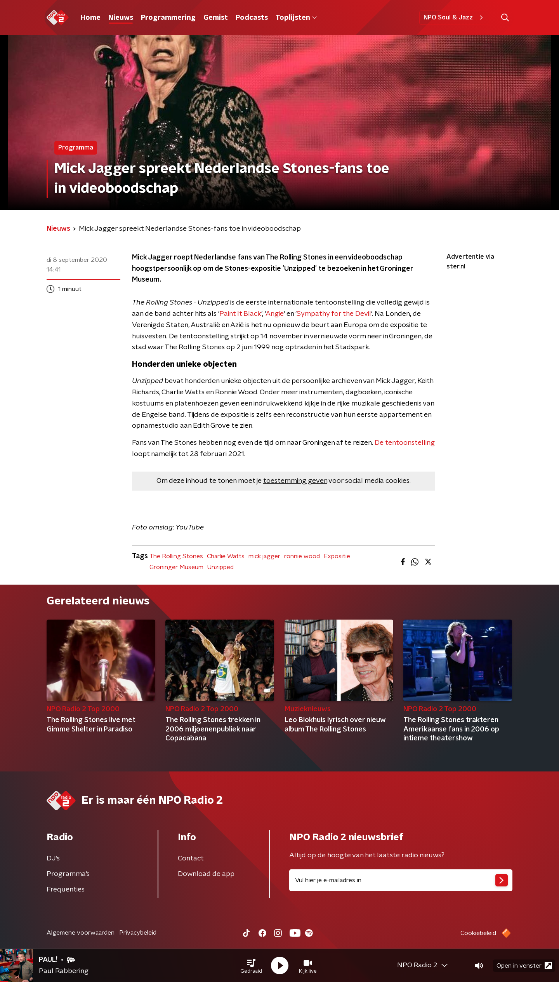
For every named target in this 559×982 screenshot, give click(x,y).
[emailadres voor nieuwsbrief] (400, 880)
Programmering (168, 17)
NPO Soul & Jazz (454, 17)
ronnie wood (302, 556)
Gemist (215, 17)
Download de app (206, 874)
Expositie (337, 556)
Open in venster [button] (524, 965)
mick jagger (264, 556)
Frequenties (66, 889)
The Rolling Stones (176, 556)
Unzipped (220, 567)
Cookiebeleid (478, 933)
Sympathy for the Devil (334, 313)
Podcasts (252, 17)
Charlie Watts (226, 556)
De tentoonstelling (405, 442)
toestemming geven (295, 480)
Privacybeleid (137, 933)
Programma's (68, 874)
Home (90, 17)
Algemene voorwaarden (81, 933)
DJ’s (53, 858)
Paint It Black (240, 313)
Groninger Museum (176, 567)
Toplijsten (296, 17)
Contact (191, 858)
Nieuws (120, 17)
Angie (275, 313)
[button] (251, 965)
